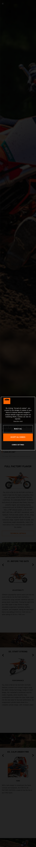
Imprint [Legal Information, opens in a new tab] (21, 421)
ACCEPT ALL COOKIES (18, 437)
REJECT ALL (18, 428)
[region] (18, 423)
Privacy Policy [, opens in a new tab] (16, 421)
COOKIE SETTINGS (18, 444)
